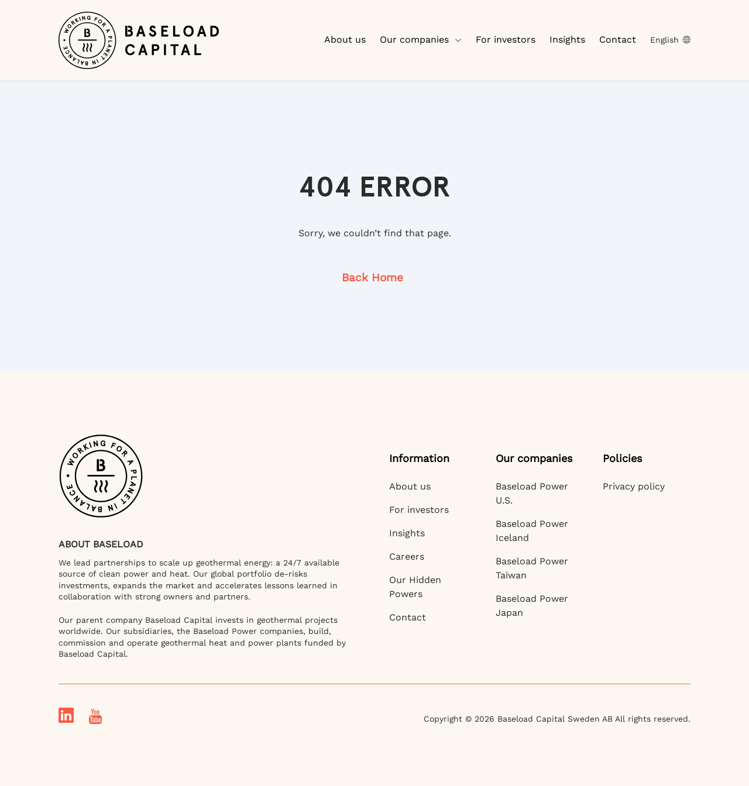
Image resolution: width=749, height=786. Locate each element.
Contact (617, 39)
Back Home (372, 277)
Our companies (421, 39)
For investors (505, 39)
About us (345, 39)
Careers (406, 556)
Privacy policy (634, 486)
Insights (567, 39)
